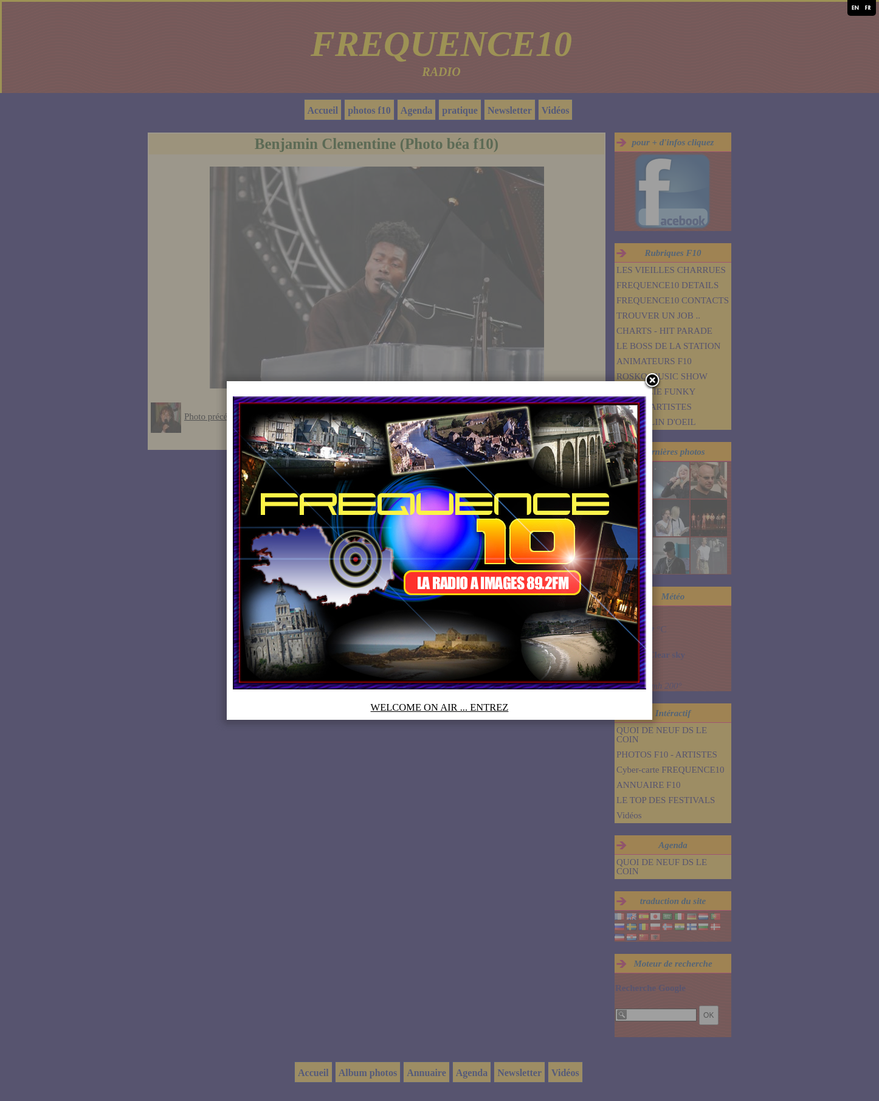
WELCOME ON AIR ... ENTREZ (440, 707)
